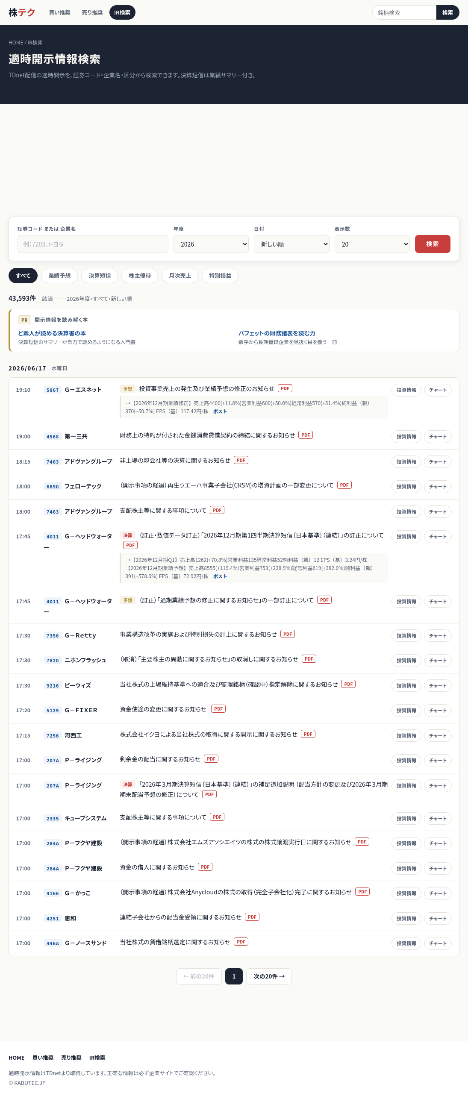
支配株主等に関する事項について (177, 510)
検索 (447, 12)
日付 (259, 228)
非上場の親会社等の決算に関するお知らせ (189, 460)
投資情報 (406, 389)
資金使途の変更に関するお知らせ (178, 709)
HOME (16, 1057)
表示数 (342, 228)
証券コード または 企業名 (47, 228)
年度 (179, 228)
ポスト (225, 411)
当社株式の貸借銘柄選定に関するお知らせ (189, 941)
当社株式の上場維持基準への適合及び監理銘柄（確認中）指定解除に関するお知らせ (243, 684)
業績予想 (59, 275)
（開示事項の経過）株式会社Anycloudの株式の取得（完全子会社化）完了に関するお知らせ (250, 891)
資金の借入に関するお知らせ (171, 867)
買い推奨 (61, 12)
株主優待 (140, 275)
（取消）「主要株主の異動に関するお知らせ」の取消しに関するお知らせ (223, 659)
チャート (437, 389)
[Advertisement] (234, 152)
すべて (23, 275)
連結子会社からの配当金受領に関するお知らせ (195, 917)
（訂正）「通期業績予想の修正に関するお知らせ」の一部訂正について (240, 600)
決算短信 (99, 275)
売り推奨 (97, 12)
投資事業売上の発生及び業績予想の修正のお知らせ (221, 388)
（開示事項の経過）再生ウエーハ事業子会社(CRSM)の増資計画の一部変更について (241, 485)
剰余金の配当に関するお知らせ (174, 759)
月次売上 (180, 275)
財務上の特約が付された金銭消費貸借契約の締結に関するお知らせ (221, 435)
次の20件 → (269, 976)
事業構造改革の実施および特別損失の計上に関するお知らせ (212, 634)
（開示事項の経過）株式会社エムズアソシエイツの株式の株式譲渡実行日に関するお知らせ (250, 841)
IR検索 (130, 12)
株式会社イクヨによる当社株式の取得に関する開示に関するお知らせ (223, 734)
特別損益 (220, 275)
